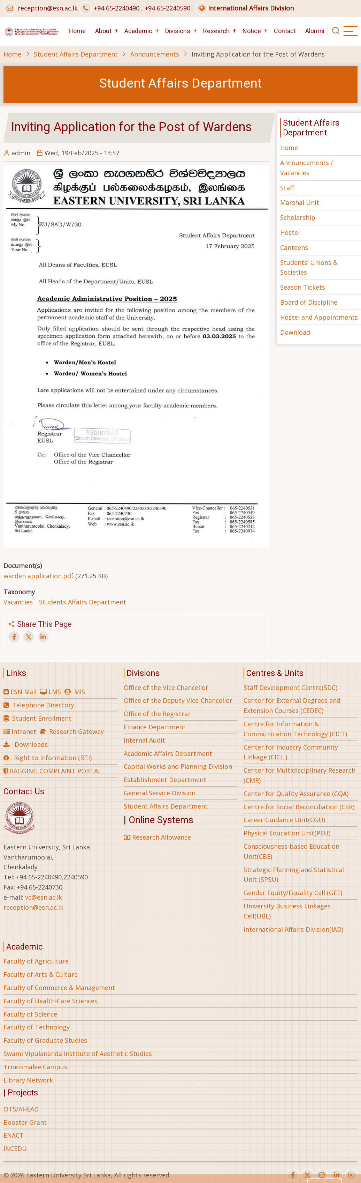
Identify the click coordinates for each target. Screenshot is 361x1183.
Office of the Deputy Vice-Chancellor (178, 700)
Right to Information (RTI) (53, 757)
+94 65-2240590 (167, 8)
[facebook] (292, 1175)
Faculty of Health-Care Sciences (50, 1001)
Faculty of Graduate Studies (45, 1040)
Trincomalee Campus (35, 1067)
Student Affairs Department (76, 54)
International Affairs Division (244, 8)
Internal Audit (144, 740)
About (103, 31)
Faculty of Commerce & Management (59, 987)
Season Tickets (302, 287)
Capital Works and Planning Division (178, 766)
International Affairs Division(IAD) (293, 929)
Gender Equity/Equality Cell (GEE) (293, 892)
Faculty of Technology (36, 1027)
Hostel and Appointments (319, 317)
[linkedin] (336, 1175)
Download (295, 332)
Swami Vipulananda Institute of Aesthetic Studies (77, 1053)
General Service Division (159, 793)
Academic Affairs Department (168, 753)
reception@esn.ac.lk (48, 8)
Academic (138, 31)
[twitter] (307, 1175)
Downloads (31, 744)
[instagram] (322, 1175)
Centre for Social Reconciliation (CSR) (299, 807)
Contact (285, 31)
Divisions (177, 31)
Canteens (294, 247)
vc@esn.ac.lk (43, 897)
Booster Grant (25, 1122)
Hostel (290, 232)
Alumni (314, 31)
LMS (54, 691)
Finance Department (155, 727)
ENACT (13, 1135)
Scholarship (297, 217)
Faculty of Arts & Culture (40, 974)
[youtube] (351, 1175)
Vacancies (18, 602)
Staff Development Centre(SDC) (290, 687)
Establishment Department (165, 779)
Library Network (28, 1080)
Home (77, 31)
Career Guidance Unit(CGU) (284, 820)
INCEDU (15, 1148)
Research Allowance (157, 837)
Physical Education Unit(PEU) (287, 833)
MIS (79, 691)
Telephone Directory (43, 705)
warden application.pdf (38, 576)
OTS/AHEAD (21, 1109)
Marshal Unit (299, 202)
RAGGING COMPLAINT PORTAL (52, 771)
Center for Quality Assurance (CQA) (296, 793)
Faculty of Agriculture (36, 961)
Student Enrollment (41, 718)
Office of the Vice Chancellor (166, 687)
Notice (252, 31)
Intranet (23, 731)
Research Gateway (76, 731)
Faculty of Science (30, 1014)
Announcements (154, 54)
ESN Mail (23, 691)
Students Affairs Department (82, 602)
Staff (287, 188)
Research (216, 31)
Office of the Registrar (157, 713)
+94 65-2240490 (116, 8)
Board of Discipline (308, 302)
